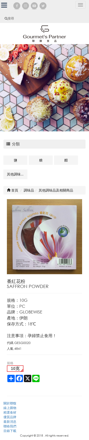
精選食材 (9, 412)
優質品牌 (9, 417)
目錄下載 (9, 431)
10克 (15, 368)
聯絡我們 (9, 426)
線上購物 (9, 408)
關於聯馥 (9, 403)
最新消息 (9, 421)
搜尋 (9, 18)
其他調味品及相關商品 (17, 174)
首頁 (12, 190)
